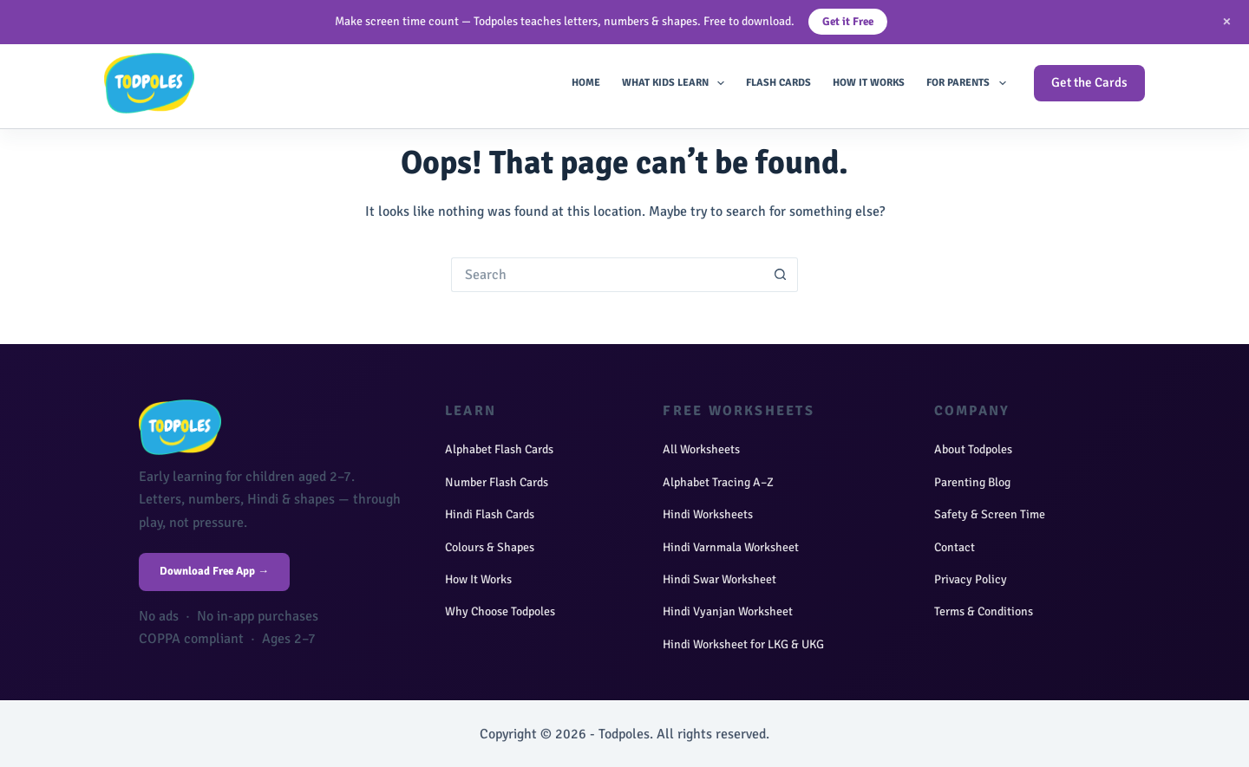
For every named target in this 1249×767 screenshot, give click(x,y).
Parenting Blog (972, 482)
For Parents (969, 83)
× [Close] (1227, 21)
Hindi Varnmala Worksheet (731, 547)
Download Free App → (214, 571)
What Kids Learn (676, 83)
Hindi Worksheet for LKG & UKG (743, 644)
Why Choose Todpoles (500, 611)
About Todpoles (973, 449)
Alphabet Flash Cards (499, 449)
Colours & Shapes (489, 547)
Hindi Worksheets (708, 514)
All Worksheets (701, 449)
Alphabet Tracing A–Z (718, 482)
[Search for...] (607, 274)
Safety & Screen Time (989, 514)
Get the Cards (1089, 82)
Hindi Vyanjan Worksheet (728, 611)
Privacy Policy (970, 579)
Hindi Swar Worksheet (719, 579)
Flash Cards (778, 82)
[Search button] (780, 274)
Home (586, 82)
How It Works (869, 82)
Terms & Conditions (983, 611)
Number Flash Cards (496, 482)
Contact (954, 547)
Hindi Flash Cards (489, 514)
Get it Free (847, 22)
